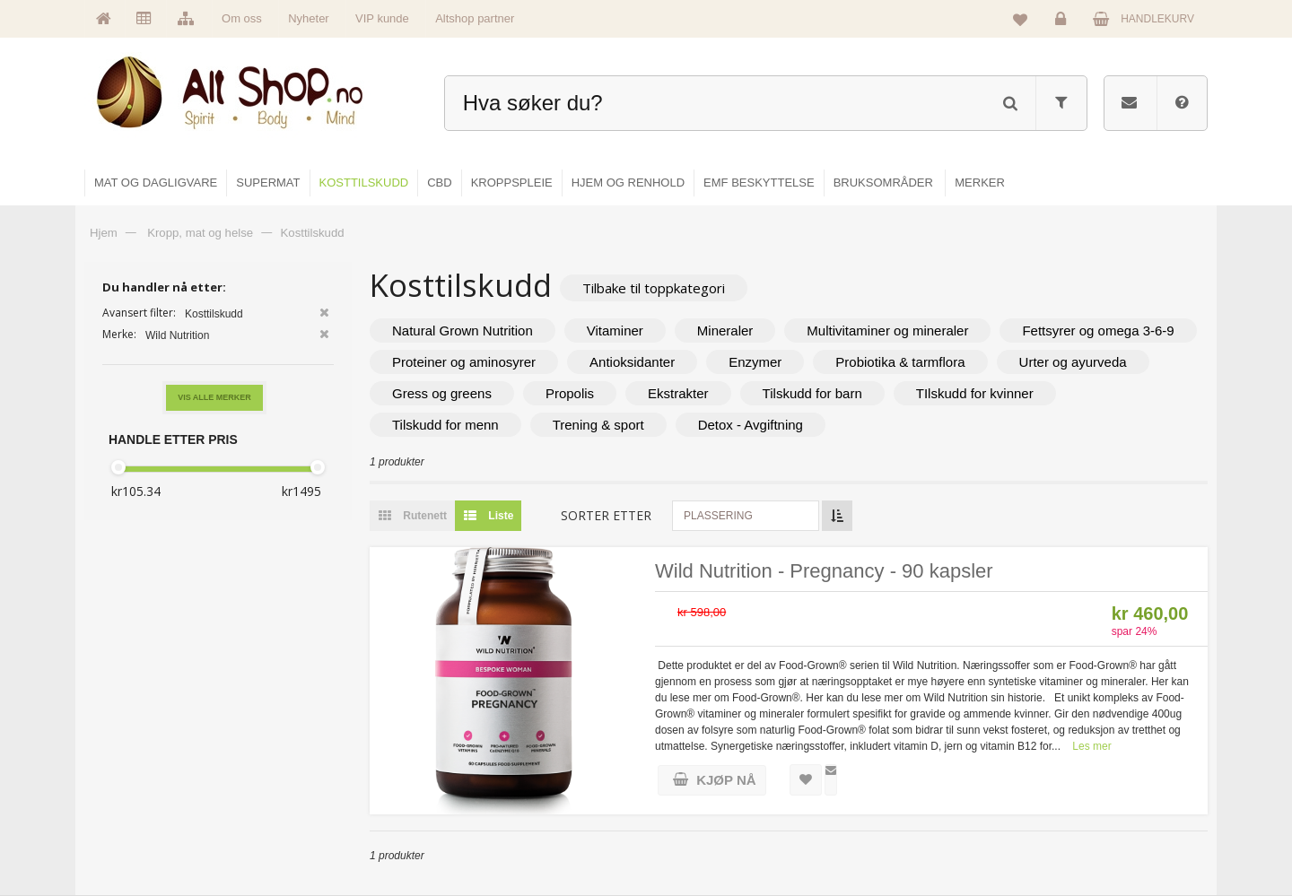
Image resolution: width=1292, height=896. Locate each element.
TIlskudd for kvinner (975, 393)
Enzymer (755, 362)
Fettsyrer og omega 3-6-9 (1098, 330)
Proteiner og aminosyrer (464, 362)
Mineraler (725, 330)
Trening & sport (598, 424)
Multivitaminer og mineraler (887, 330)
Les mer (1091, 746)
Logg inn (1064, 23)
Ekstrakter (678, 393)
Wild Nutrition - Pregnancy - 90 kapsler (824, 571)
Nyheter (308, 18)
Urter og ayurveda (1073, 362)
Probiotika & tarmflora (900, 362)
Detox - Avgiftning (750, 424)
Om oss (242, 18)
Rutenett (408, 515)
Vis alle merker (214, 397)
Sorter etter (606, 515)
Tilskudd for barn (812, 393)
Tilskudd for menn (445, 424)
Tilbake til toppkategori (653, 288)
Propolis (570, 393)
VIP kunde (382, 18)
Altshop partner (474, 18)
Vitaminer (615, 330)
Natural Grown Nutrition (462, 330)
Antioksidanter (632, 362)
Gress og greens (442, 393)
